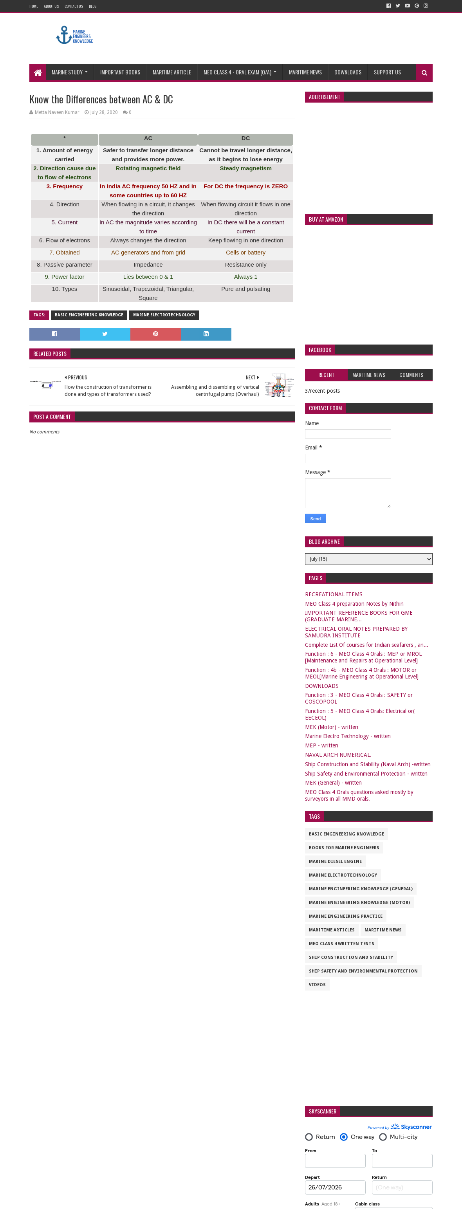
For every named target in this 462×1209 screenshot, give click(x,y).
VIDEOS (317, 984)
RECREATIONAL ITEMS (334, 594)
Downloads (347, 72)
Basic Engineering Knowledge (89, 315)
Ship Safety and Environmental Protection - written (366, 774)
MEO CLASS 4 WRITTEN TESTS (341, 943)
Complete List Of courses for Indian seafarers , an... (366, 645)
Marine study (67, 72)
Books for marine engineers (344, 847)
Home (33, 6)
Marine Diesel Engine (335, 861)
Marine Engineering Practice (346, 916)
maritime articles (332, 930)
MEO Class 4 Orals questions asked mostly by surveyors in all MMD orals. (359, 795)
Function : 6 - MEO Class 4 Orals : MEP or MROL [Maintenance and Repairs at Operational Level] (363, 657)
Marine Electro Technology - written (348, 736)
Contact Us (74, 6)
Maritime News (305, 72)
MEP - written (321, 745)
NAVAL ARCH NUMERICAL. (338, 755)
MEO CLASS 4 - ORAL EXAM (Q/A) (237, 72)
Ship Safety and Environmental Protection (363, 971)
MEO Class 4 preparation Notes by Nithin (354, 604)
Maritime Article (172, 72)
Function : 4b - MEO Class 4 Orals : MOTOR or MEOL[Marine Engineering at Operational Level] (362, 673)
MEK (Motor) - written (331, 727)
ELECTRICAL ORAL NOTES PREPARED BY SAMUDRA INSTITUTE (356, 632)
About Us (51, 6)
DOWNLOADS (322, 686)
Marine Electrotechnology (164, 315)
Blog (93, 6)
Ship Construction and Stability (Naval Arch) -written (368, 764)
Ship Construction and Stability (351, 957)
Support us (387, 72)
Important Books (120, 72)
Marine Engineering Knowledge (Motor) (359, 902)
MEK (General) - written (333, 783)
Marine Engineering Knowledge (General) (361, 888)
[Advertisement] (290, 38)
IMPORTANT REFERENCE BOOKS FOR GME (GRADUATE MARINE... (359, 616)
